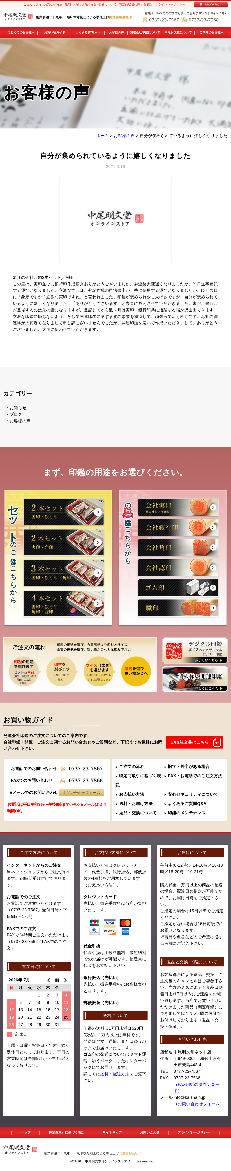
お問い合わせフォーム (81, 793)
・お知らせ (15, 408)
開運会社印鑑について (145, 32)
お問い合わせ (150, 1132)
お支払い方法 (53, 4)
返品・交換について (136, 813)
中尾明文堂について (178, 32)
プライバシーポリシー (170, 4)
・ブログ (13, 414)
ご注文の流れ (32, 4)
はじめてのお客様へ (21, 32)
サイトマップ (112, 1132)
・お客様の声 (17, 421)
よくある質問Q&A (88, 32)
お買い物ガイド (54, 32)
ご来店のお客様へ (212, 32)
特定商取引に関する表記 (135, 4)
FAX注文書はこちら (190, 742)
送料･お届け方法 (76, 4)
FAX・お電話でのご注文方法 (193, 776)
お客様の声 (116, 32)
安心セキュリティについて (191, 794)
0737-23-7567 (86, 768)
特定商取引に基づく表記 (67, 1132)
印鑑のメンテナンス (185, 813)
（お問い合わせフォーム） (199, 1104)
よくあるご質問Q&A (185, 803)
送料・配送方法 (114, 1074)
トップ (25, 1132)
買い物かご (213, 4)
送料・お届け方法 (134, 803)
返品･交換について (104, 4)
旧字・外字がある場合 (187, 766)
